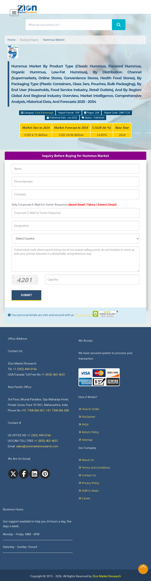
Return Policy (88, 432)
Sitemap (85, 440)
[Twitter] (13, 474)
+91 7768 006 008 (57, 410)
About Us (86, 460)
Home (12, 40)
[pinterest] (45, 474)
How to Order (88, 409)
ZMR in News (88, 490)
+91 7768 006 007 (32, 410)
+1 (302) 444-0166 (25, 369)
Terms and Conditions (94, 467)
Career (84, 498)
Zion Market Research (106, 576)
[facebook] (24, 474)
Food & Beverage (44, 112)
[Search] (118, 24)
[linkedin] (34, 474)
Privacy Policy (83, 315)
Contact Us (87, 475)
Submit (26, 295)
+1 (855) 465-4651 (53, 374)
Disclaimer (86, 417)
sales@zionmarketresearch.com (37, 446)
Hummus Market (53, 40)
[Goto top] (143, 567)
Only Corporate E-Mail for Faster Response (64, 204)
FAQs (83, 424)
